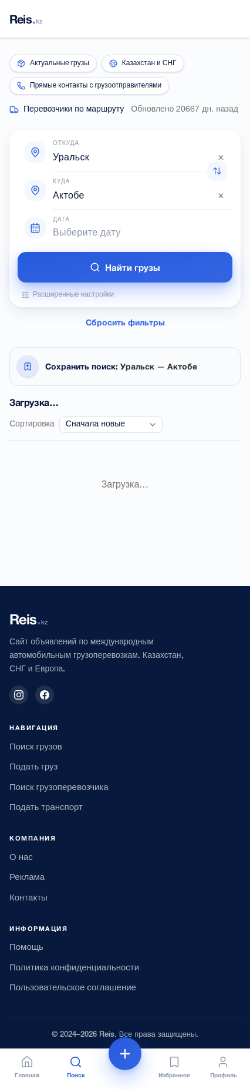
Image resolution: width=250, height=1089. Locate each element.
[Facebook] (44, 694)
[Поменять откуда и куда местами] (217, 171)
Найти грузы (125, 267)
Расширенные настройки (67, 295)
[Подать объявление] (125, 1053)
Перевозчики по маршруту (73, 109)
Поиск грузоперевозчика (59, 788)
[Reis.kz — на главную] (26, 19)
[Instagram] (18, 694)
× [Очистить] (221, 158)
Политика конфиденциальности (74, 968)
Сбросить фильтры (125, 322)
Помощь (26, 947)
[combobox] (139, 158)
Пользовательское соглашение (72, 988)
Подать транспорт (46, 808)
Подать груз (33, 767)
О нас (21, 857)
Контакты (28, 898)
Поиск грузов (35, 747)
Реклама (27, 877)
